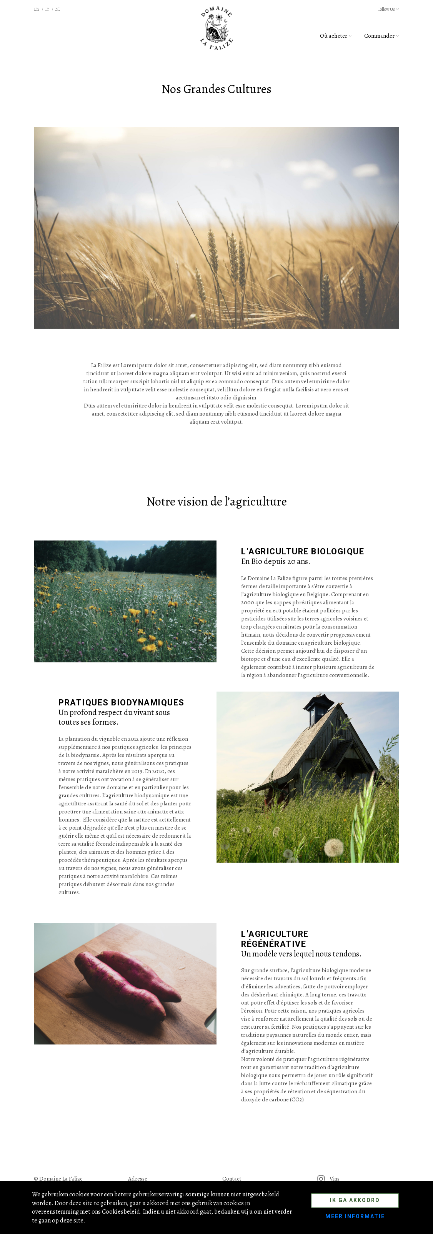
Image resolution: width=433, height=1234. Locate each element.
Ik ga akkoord (355, 1200)
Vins (328, 1178)
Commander (381, 36)
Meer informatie (355, 1216)
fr (47, 9)
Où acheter (336, 36)
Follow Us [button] (388, 9)
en (36, 9)
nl (57, 9)
